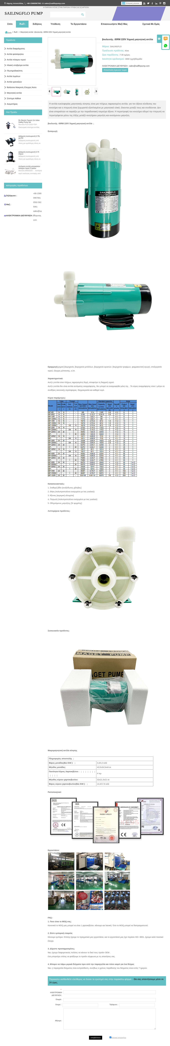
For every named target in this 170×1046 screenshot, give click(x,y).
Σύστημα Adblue (14, 98)
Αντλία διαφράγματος (16, 48)
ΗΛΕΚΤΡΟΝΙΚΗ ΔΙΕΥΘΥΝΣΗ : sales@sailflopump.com (126, 66)
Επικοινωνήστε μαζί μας (114, 24)
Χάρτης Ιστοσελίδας (15, 3)
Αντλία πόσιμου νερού (16, 60)
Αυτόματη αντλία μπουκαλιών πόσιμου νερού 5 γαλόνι (29, 167)
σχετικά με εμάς (151, 24)
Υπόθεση (55, 24)
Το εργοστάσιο (79, 24)
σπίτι (10, 24)
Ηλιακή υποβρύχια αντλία (18, 65)
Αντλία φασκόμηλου (15, 54)
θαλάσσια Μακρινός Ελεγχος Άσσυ (22, 87)
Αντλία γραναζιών (14, 82)
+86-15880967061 (34, 3)
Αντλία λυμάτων (13, 76)
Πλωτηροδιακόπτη (14, 71)
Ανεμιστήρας (12, 104)
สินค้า (22, 24)
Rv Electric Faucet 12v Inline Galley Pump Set (28, 121)
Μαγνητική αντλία (26, 32)
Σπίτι (8, 32)
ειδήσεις (37, 24)
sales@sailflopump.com (54, 3)
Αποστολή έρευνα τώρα (115, 70)
